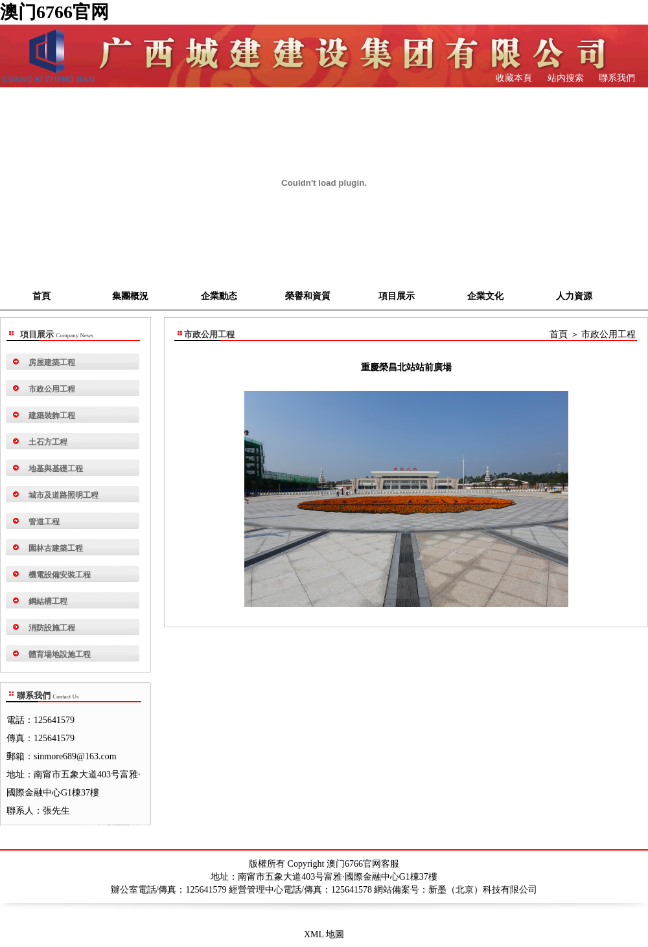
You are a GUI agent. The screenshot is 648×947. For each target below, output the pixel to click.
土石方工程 (48, 442)
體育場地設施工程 (60, 654)
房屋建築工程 (52, 362)
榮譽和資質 (307, 296)
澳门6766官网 (54, 12)
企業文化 (485, 296)
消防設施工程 (52, 627)
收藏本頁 (514, 78)
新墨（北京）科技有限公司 (482, 890)
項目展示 (396, 296)
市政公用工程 (52, 389)
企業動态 (219, 296)
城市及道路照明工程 (63, 495)
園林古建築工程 (56, 548)
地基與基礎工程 (56, 468)
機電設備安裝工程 (60, 574)
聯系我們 (616, 78)
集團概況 (130, 296)
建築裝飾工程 (52, 415)
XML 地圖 (324, 934)
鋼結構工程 (48, 601)
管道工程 (44, 521)
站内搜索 (564, 78)
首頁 (41, 296)
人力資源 (574, 296)
